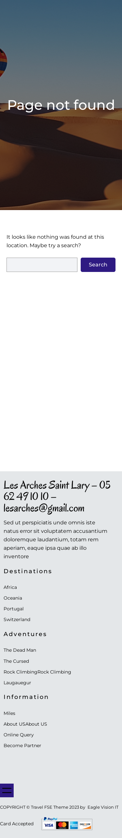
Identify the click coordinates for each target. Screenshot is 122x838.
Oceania (13, 598)
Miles (9, 713)
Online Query (19, 735)
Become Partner (22, 745)
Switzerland (17, 619)
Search (98, 265)
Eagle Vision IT (103, 807)
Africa (10, 587)
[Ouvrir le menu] (7, 790)
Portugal (14, 609)
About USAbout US (25, 724)
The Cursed (16, 661)
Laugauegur (17, 683)
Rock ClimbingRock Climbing (37, 672)
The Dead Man (20, 650)
